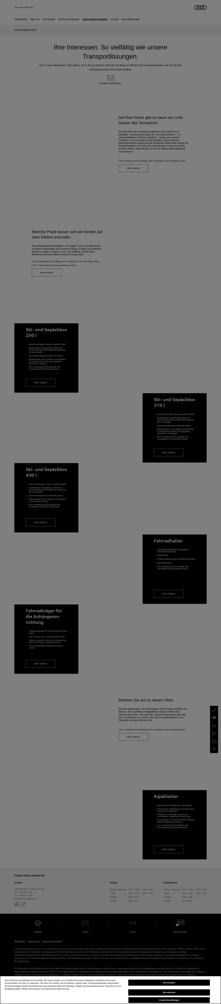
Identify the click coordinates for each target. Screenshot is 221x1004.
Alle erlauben (169, 986)
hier (67, 992)
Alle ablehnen (169, 996)
